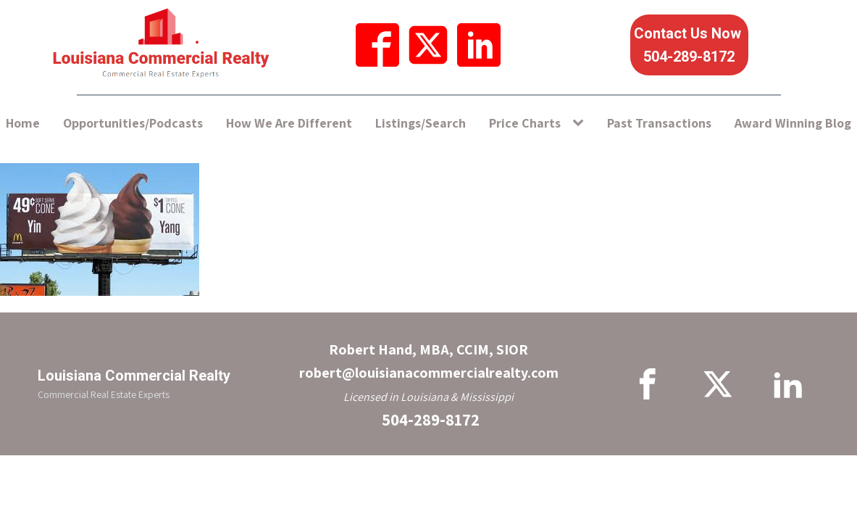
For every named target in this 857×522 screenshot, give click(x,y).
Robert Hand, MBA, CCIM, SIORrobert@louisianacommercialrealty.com (429, 361)
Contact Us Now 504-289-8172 (689, 45)
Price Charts (525, 123)
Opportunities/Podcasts (133, 123)
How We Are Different (289, 123)
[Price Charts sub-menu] (581, 123)
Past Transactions (659, 123)
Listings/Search (420, 123)
